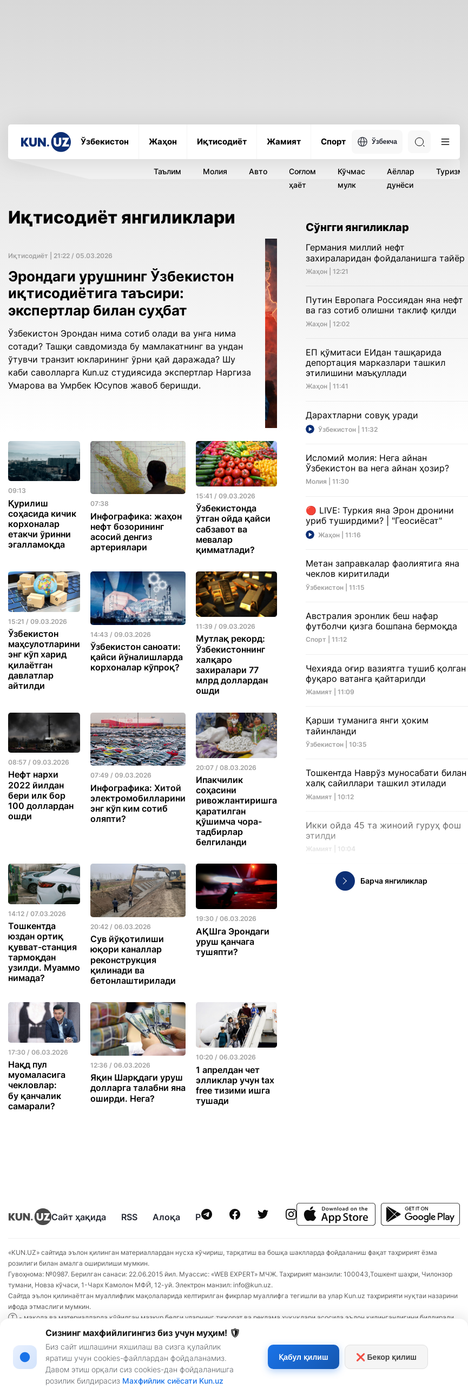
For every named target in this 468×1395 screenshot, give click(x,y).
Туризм (450, 171)
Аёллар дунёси (400, 178)
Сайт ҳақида (78, 1217)
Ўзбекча (377, 141)
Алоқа (166, 1217)
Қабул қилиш (303, 1357)
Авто (258, 171)
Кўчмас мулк (351, 178)
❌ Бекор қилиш (386, 1357)
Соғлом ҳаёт (302, 178)
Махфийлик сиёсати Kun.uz (172, 1380)
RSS (129, 1217)
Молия (215, 171)
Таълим (167, 171)
